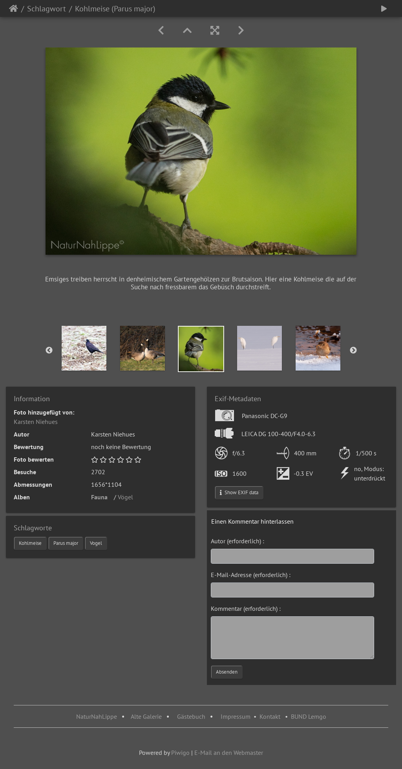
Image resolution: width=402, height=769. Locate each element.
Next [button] (353, 350)
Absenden (227, 672)
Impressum (235, 716)
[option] (84, 348)
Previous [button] (49, 350)
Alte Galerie (146, 716)
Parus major (65, 543)
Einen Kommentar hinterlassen (252, 521)
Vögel (128, 497)
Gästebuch (192, 716)
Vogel (96, 543)
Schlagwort (46, 9)
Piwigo (180, 752)
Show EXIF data (239, 492)
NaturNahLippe (96, 716)
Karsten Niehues (36, 422)
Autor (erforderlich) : (237, 541)
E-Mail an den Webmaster (228, 752)
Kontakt (269, 716)
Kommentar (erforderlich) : (246, 608)
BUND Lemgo (308, 716)
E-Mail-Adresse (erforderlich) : (251, 575)
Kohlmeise (30, 543)
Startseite (13, 9)
